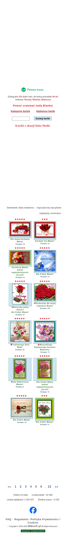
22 (49, 486)
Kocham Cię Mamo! (45, 241)
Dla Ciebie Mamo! (45, 274)
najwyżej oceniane (50, 213)
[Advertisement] (33, 47)
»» (56, 486)
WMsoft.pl (34, 526)
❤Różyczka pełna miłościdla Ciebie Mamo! (20, 309)
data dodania (26, 207)
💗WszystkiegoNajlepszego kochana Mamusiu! (45, 347)
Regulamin (21, 519)
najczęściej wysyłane (49, 207)
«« (9, 486)
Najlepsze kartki (45, 111)
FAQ (8, 519)
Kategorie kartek (20, 111)
